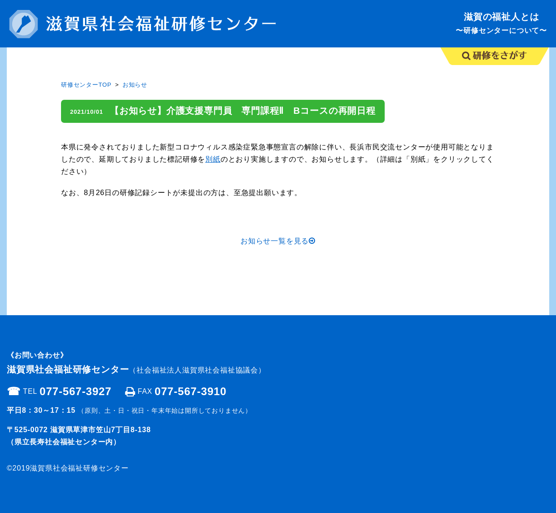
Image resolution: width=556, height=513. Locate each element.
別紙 (213, 159)
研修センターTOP (86, 84)
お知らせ (135, 84)
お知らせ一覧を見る (278, 241)
